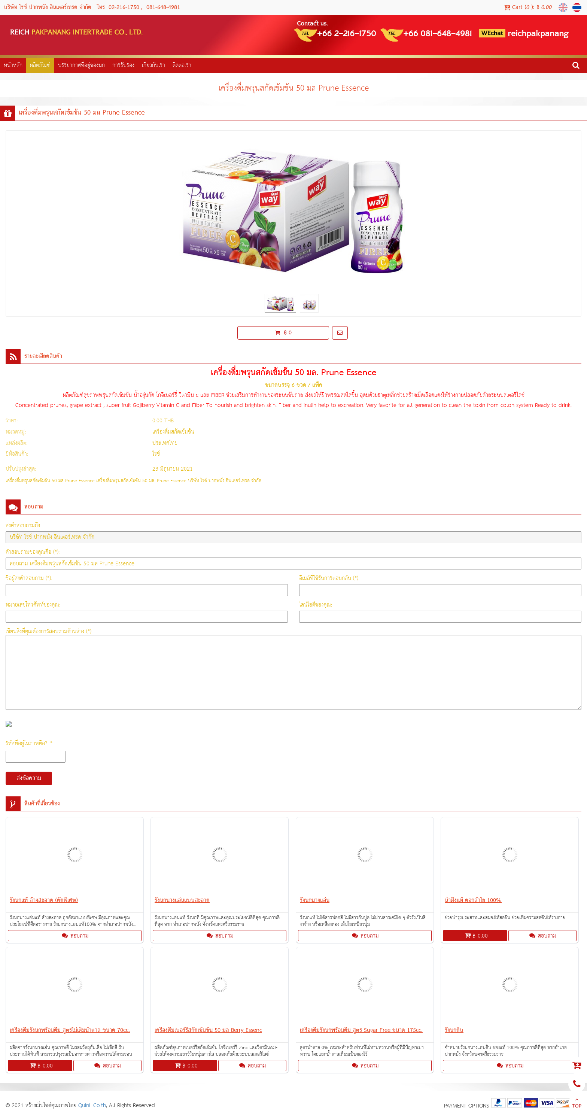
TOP (576, 1104)
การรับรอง (123, 65)
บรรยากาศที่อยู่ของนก (81, 65)
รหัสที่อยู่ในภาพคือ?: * (29, 743)
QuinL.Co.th (92, 1105)
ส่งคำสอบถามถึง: (23, 525)
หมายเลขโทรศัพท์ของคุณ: (33, 605)
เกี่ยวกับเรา (153, 65)
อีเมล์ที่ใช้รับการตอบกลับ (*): (329, 578)
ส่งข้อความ (28, 778)
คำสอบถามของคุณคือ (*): (33, 552)
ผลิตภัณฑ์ (40, 65)
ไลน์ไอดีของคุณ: (315, 605)
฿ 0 (283, 333)
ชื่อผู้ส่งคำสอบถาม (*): (29, 578)
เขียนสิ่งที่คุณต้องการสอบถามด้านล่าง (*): (49, 631)
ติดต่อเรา (182, 65)
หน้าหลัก (13, 65)
